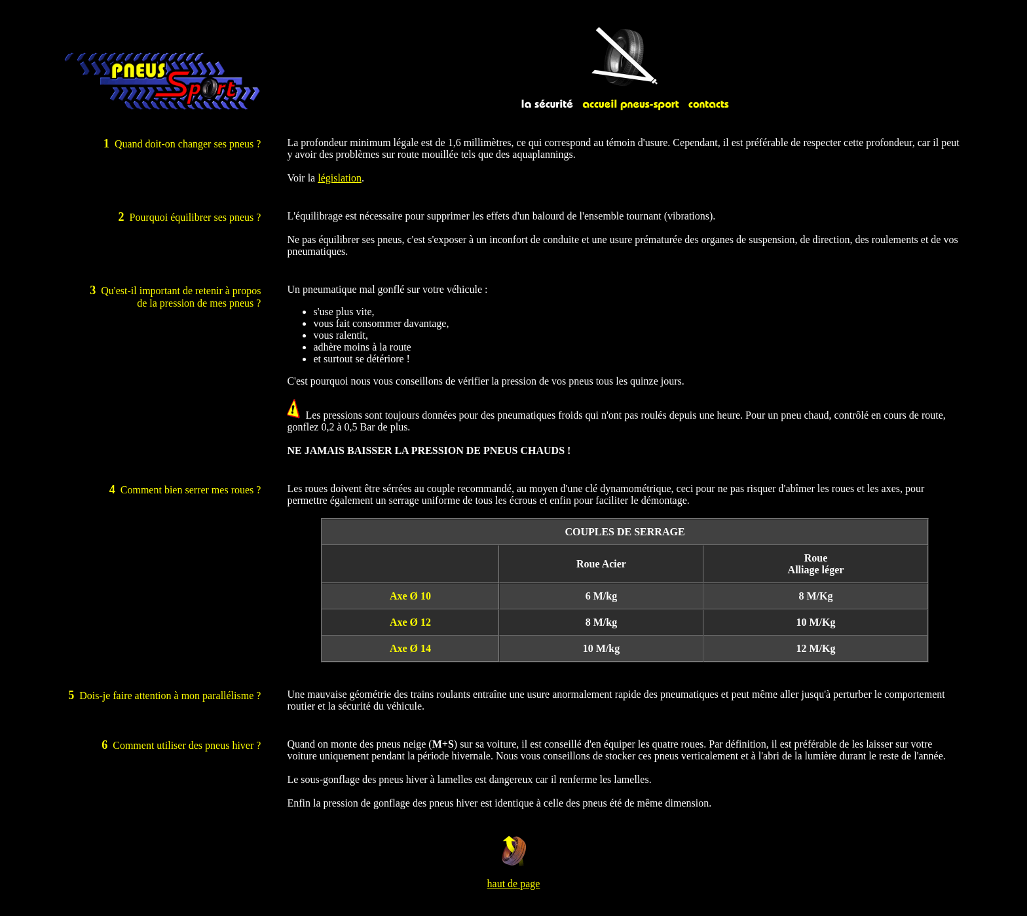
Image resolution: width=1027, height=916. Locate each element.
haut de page (513, 883)
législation (340, 177)
